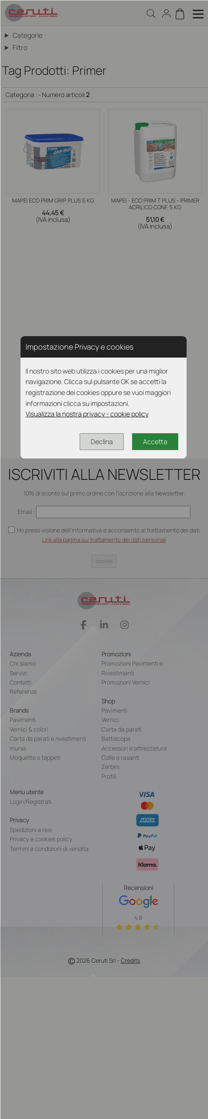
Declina (102, 441)
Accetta (155, 441)
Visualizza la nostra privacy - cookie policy (87, 414)
